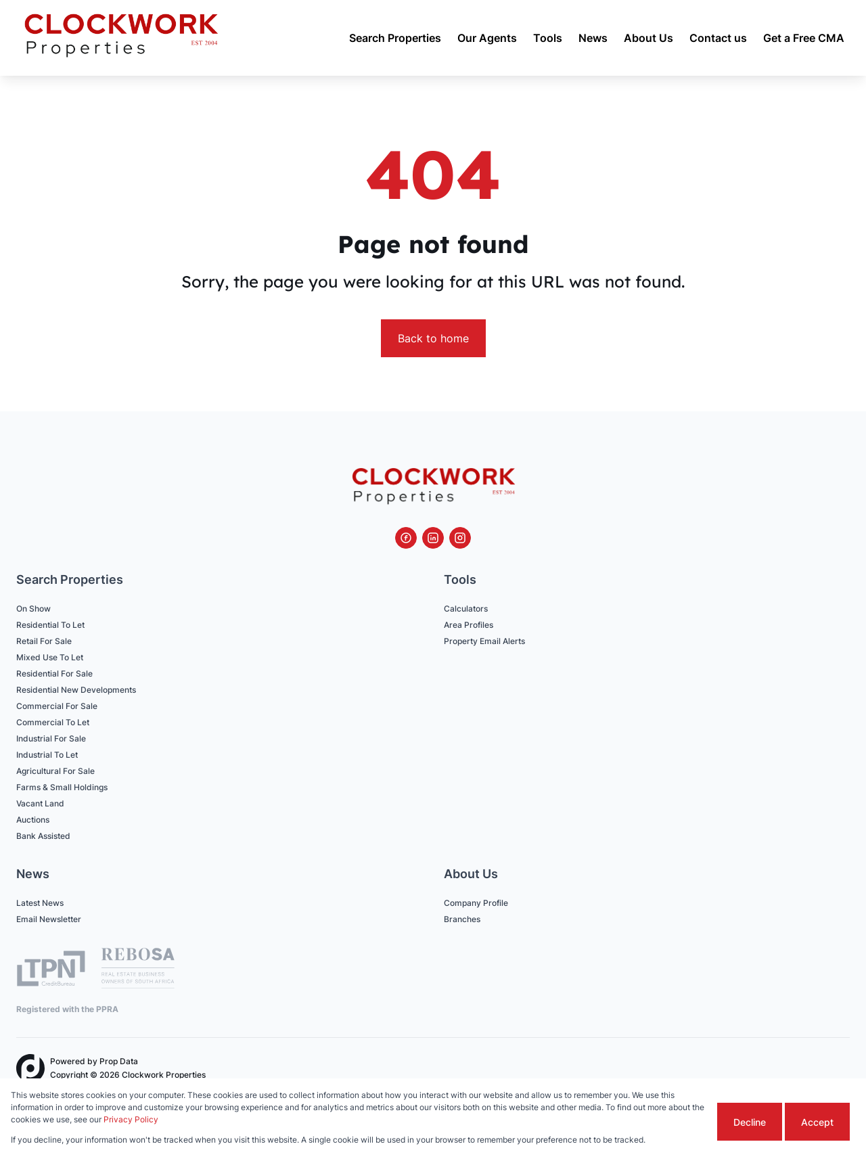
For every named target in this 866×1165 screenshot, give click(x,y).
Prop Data (118, 1061)
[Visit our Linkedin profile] (433, 538)
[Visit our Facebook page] (406, 538)
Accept (817, 1122)
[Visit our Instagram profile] (460, 538)
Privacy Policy (131, 1119)
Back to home (433, 338)
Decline (749, 1122)
